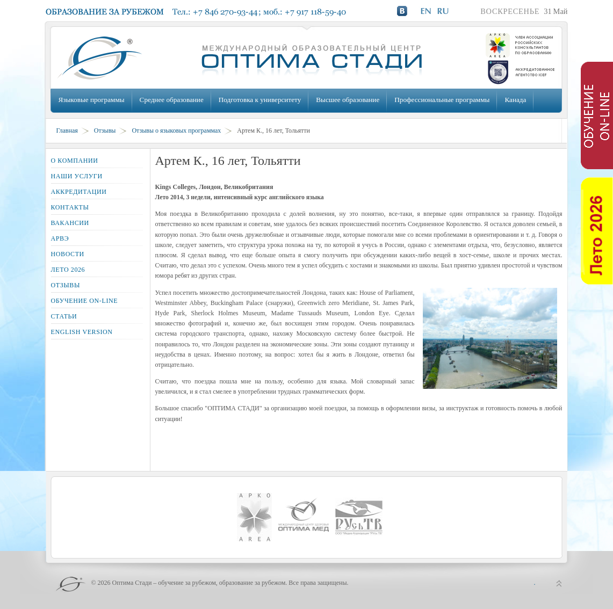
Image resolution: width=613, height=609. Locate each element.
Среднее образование (172, 100)
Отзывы (105, 130)
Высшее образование (347, 100)
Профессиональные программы (441, 100)
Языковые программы (92, 100)
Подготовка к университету (260, 100)
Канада (515, 100)
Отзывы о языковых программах (176, 130)
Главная (67, 130)
